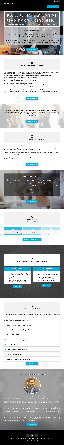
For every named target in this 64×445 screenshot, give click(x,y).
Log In (53, 438)
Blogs (24, 438)
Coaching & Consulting (17, 438)
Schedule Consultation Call (45, 438)
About (37, 438)
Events (33, 438)
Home (11, 438)
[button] (32, 325)
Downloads (29, 438)
